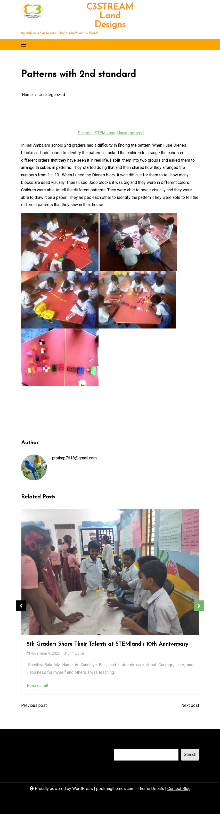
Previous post (34, 705)
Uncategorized (130, 132)
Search (120, 743)
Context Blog (179, 788)
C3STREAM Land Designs (109, 16)
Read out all (116, 685)
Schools (85, 132)
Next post (190, 705)
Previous (21, 605)
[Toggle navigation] (23, 44)
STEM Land (105, 132)
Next (199, 605)
